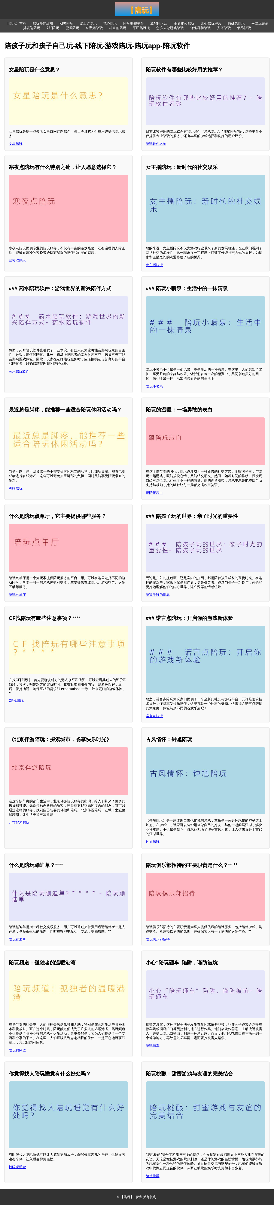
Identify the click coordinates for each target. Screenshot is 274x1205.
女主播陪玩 (154, 265)
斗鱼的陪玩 (117, 28)
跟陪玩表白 (154, 493)
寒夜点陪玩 (17, 260)
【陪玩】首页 (16, 23)
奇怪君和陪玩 (200, 28)
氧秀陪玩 (244, 28)
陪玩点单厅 (17, 595)
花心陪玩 (110, 23)
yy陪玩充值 (259, 23)
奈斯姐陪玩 (94, 28)
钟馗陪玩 (152, 842)
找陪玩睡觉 (17, 1167)
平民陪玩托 (141, 28)
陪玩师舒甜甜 (43, 23)
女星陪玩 (15, 144)
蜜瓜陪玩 (72, 28)
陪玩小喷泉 (154, 386)
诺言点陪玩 (154, 716)
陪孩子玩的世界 (158, 595)
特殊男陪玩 (236, 23)
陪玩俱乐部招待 (158, 939)
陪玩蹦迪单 (17, 939)
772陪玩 (53, 28)
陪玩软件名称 (156, 144)
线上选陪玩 (88, 23)
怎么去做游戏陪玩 (170, 28)
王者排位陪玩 (184, 23)
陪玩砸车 (152, 1046)
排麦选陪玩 (31, 28)
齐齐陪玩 (224, 28)
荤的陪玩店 (158, 23)
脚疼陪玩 (15, 488)
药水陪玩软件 (19, 371)
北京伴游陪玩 (19, 822)
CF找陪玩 (16, 700)
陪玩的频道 (17, 1050)
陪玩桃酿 (152, 1176)
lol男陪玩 (66, 23)
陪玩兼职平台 (133, 23)
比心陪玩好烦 (211, 23)
